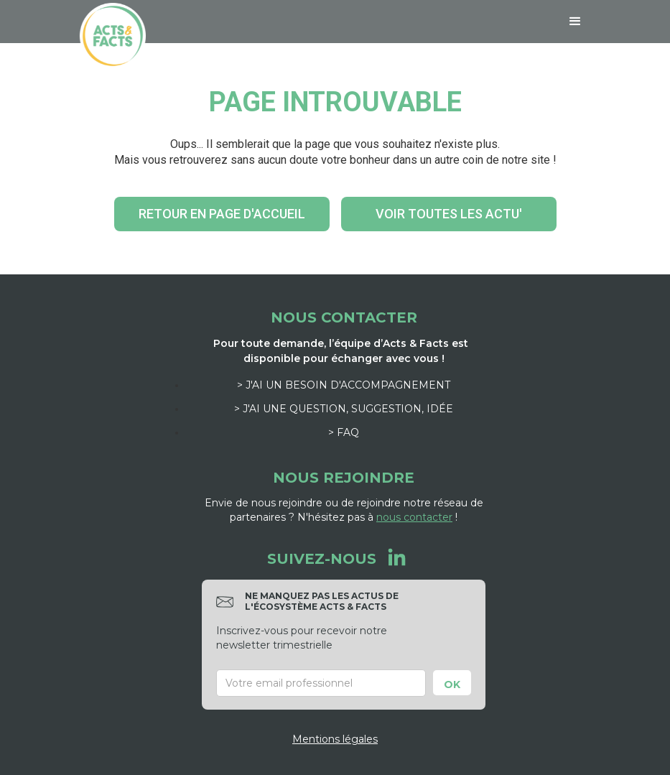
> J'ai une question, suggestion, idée (343, 408)
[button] (575, 21)
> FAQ (343, 432)
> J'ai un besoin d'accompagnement (343, 385)
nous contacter (414, 517)
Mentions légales (335, 739)
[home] (113, 36)
